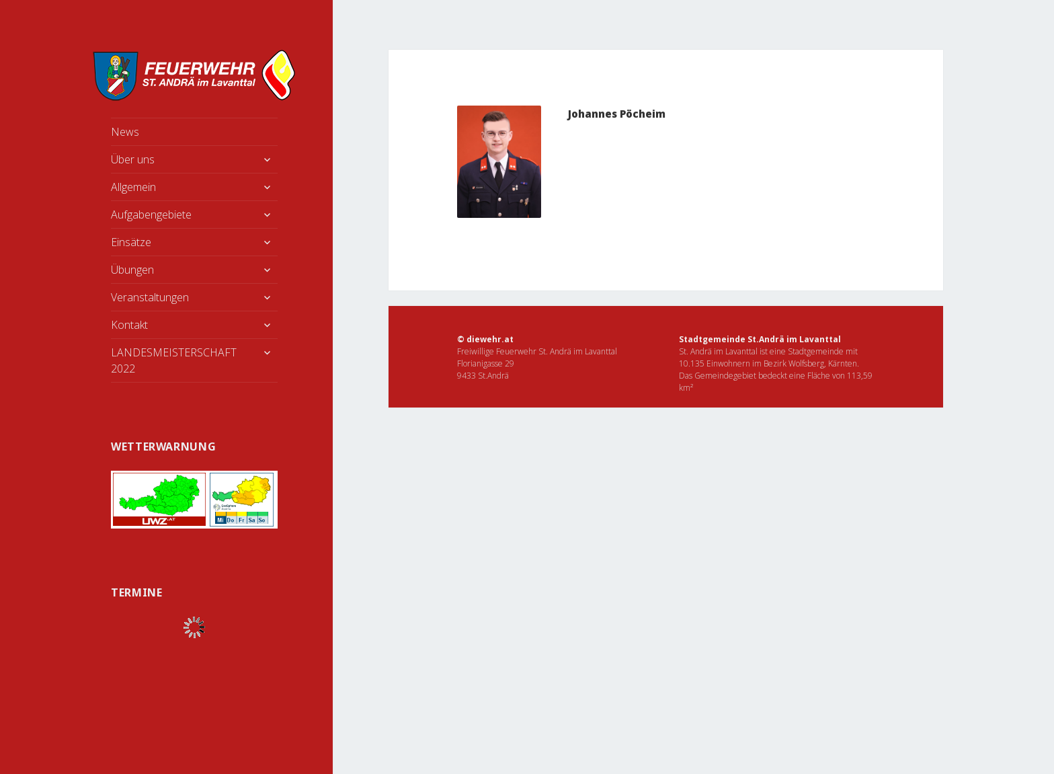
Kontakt (129, 324)
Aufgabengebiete (151, 214)
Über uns (133, 159)
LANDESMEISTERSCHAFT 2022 (174, 360)
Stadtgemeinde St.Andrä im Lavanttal (760, 339)
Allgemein (133, 187)
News (125, 131)
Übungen (132, 269)
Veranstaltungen (150, 297)
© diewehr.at (485, 339)
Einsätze (131, 242)
